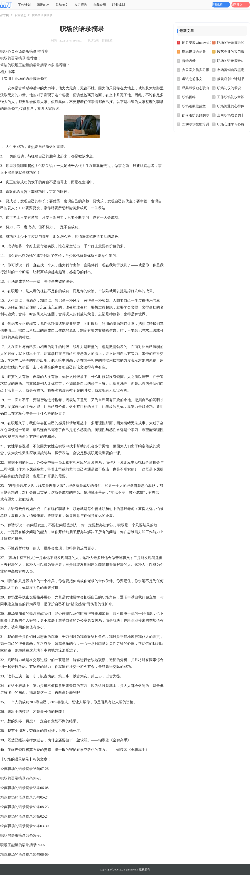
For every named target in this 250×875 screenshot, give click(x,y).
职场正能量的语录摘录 (18, 845)
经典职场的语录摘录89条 (20, 807)
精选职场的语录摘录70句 (20, 797)
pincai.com (132, 869)
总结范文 (62, 5)
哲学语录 (189, 61)
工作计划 (24, 5)
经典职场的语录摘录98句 (20, 769)
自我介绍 (99, 5)
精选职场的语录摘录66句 (20, 854)
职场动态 (43, 5)
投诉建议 (236, 4)
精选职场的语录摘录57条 (20, 816)
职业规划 (118, 5)
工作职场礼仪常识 (230, 97)
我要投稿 (217, 4)
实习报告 (80, 5)
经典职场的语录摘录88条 (20, 826)
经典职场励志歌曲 (195, 88)
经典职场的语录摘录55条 (20, 788)
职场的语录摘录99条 (16, 778)
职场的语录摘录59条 (16, 835)
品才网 (4, 15)
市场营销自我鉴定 (230, 70)
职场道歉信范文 (194, 106)
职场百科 (189, 97)
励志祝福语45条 (194, 52)
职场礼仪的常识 (229, 88)
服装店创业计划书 (230, 79)
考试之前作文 (192, 79)
